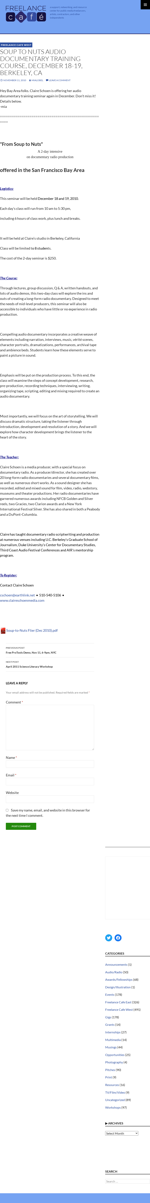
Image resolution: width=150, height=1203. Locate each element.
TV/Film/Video (115, 1092)
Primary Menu (145, 4)
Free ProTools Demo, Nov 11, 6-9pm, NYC (50, 650)
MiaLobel (37, 80)
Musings (111, 1047)
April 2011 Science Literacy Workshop (50, 664)
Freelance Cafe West (16, 44)
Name (11, 757)
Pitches (110, 1070)
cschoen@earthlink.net (17, 595)
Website (12, 792)
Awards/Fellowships (118, 979)
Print (108, 1077)
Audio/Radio (113, 972)
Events (109, 994)
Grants (110, 1024)
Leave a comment (60, 80)
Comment (14, 702)
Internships (113, 1032)
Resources (112, 1085)
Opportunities (114, 1055)
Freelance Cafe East (118, 1002)
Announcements (116, 964)
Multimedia (113, 1040)
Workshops (113, 1107)
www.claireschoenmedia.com (22, 600)
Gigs (108, 1017)
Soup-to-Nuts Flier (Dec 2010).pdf (29, 630)
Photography (114, 1062)
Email (11, 775)
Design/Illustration (118, 987)
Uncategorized (115, 1100)
